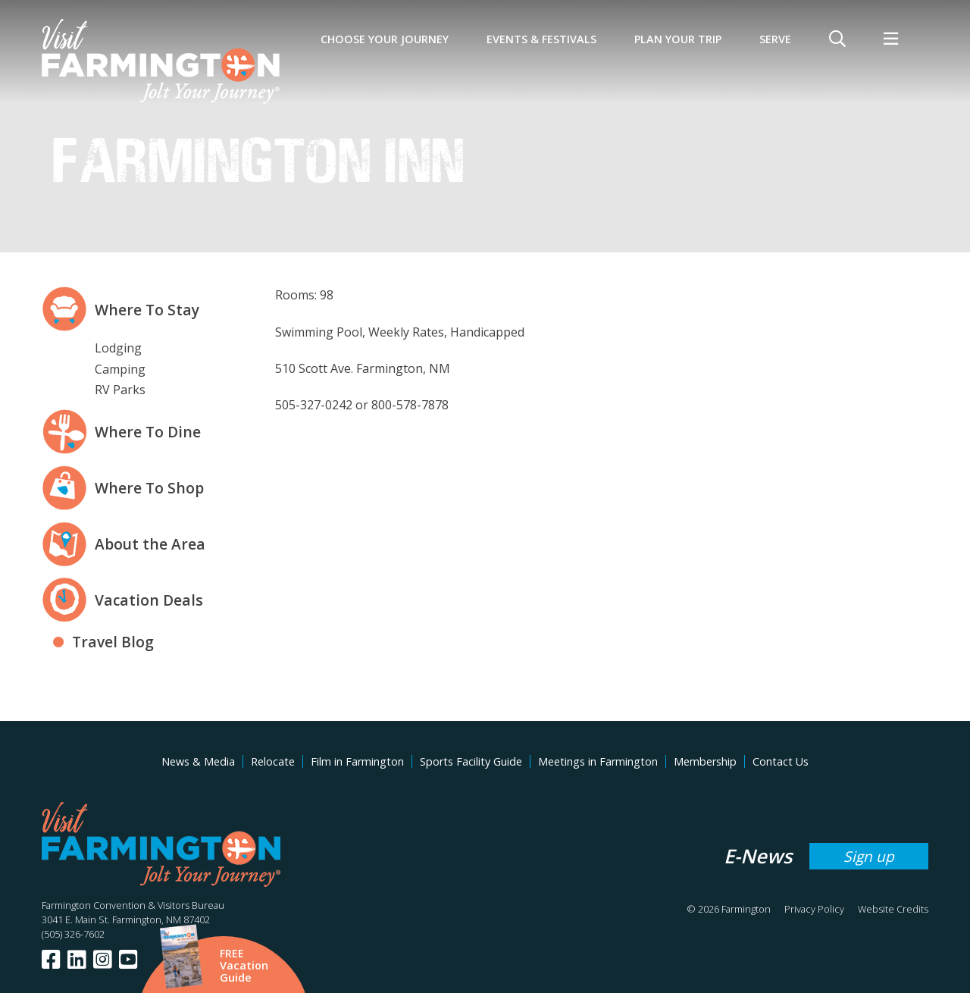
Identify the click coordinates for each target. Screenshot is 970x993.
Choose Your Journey (385, 39)
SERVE (775, 39)
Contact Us (781, 761)
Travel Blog (113, 642)
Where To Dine (148, 431)
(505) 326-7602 (73, 934)
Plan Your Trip (677, 39)
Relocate (273, 761)
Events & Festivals (541, 39)
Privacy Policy (814, 909)
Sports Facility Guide (471, 761)
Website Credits (893, 909)
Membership (705, 761)
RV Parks (120, 389)
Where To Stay (147, 309)
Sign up (868, 856)
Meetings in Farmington (598, 761)
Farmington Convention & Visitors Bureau (133, 905)
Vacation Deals (149, 600)
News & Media (198, 761)
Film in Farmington (357, 761)
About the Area (150, 544)
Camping (120, 369)
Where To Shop (149, 488)
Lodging (118, 348)
